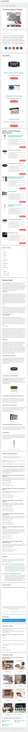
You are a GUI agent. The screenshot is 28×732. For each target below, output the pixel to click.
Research (4, 265)
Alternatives (5, 255)
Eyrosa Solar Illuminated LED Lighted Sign (15, 205)
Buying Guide (5, 259)
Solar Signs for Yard (13, 233)
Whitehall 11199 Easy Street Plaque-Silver (14, 73)
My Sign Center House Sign (14, 163)
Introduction (5, 252)
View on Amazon (14, 78)
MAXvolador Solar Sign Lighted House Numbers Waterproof (15, 136)
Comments (5, 271)
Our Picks (4, 254)
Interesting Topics (6, 275)
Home (2, 5)
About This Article (6, 273)
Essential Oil (20, 714)
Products (6, 5)
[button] (26, 1)
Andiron (7, 700)
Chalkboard (8, 714)
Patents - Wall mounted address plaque (14, 564)
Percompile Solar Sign (14, 119)
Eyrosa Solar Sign (12, 191)
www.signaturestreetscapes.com (11, 550)
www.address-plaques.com (10, 495)
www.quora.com (8, 536)
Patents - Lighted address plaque (13, 573)
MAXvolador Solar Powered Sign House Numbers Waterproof (16, 177)
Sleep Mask (20, 671)
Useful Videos (5, 267)
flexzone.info (7, 483)
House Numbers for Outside (14, 219)
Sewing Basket (8, 671)
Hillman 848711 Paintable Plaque (14, 96)
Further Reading (6, 263)
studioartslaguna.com (9, 522)
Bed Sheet (20, 700)
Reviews (4, 261)
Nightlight (20, 686)
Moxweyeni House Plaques (14, 150)
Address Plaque (8, 686)
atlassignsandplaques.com (10, 509)
